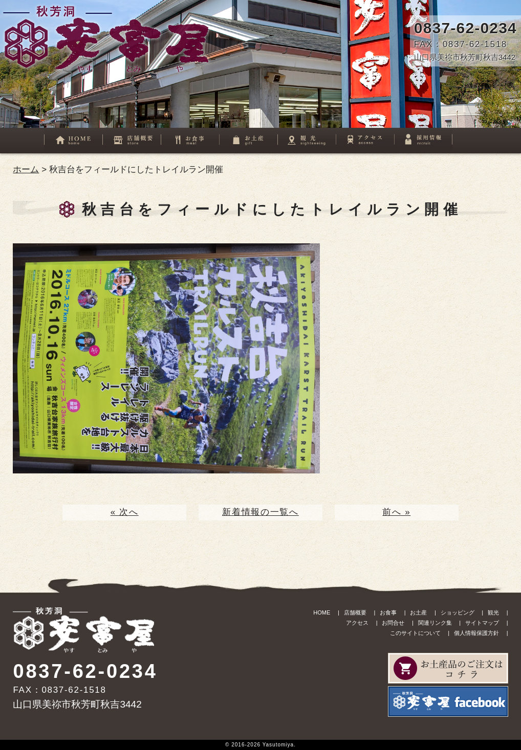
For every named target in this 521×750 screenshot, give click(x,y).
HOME (321, 612)
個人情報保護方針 (476, 633)
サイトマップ (482, 623)
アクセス (357, 623)
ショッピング (457, 612)
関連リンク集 (435, 623)
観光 (493, 612)
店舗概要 (355, 612)
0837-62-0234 (465, 27)
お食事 (388, 612)
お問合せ (393, 623)
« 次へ (125, 512)
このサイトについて (415, 633)
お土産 (418, 612)
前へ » (396, 512)
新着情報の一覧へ (260, 512)
